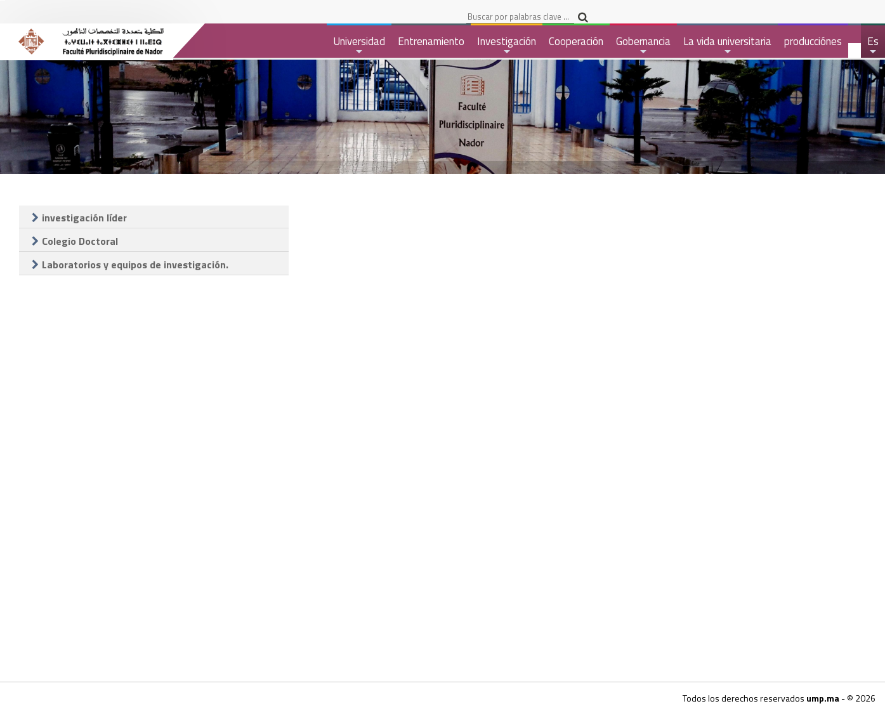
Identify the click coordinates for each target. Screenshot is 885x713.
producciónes (813, 41)
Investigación (506, 45)
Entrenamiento (431, 41)
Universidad (359, 45)
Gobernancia (643, 45)
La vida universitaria (727, 45)
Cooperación (576, 41)
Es (873, 45)
